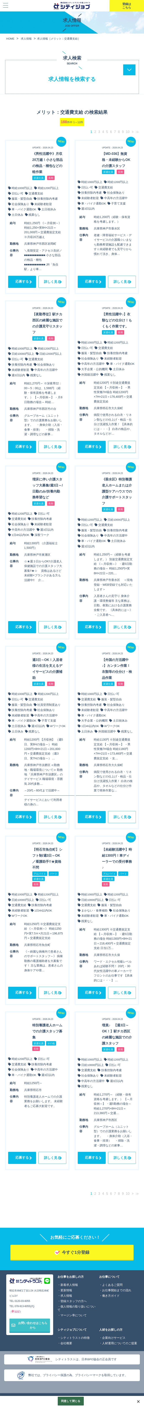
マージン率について (73, 1315)
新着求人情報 (69, 1284)
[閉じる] (138, 1401)
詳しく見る (52, 281)
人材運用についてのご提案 (119, 1343)
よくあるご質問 (112, 1284)
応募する (22, 281)
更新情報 (66, 1290)
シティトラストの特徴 (75, 1337)
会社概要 (66, 1343)
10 (128, 132)
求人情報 (66, 1295)
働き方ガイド (111, 1295)
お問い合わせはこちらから (29, 1325)
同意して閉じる (70, 1401)
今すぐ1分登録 (75, 1252)
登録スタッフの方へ (73, 1301)
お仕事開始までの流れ (116, 1290)
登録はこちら (126, 5)
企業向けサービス (113, 1337)
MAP (17, 1311)
